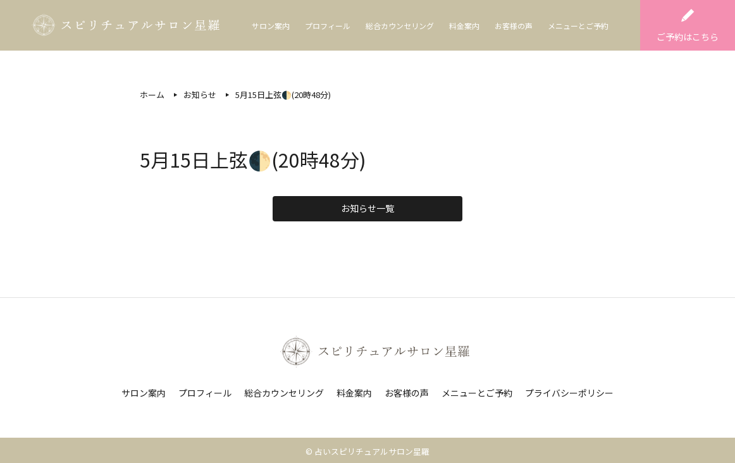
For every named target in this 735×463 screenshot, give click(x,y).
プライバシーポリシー (569, 392)
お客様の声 (514, 25)
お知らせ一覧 (367, 208)
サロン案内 (271, 25)
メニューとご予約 (578, 25)
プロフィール (327, 25)
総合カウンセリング (400, 25)
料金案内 (464, 25)
